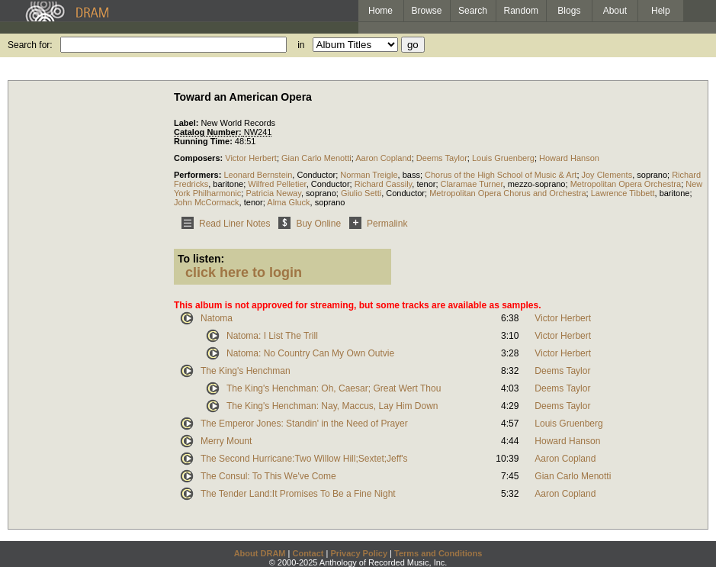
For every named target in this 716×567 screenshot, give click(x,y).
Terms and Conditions (438, 553)
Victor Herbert (251, 158)
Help (660, 10)
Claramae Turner (472, 183)
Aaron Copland (383, 158)
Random (521, 10)
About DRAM (260, 553)
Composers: (199, 158)
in (300, 45)
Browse (427, 10)
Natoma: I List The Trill (272, 335)
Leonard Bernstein (257, 174)
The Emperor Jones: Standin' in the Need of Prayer (304, 423)
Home (380, 10)
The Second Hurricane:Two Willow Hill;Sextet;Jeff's (304, 458)
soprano (652, 174)
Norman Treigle (368, 174)
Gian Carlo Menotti (316, 158)
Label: (187, 122)
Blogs (568, 10)
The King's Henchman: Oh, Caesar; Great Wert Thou (333, 388)
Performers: (198, 174)
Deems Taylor (441, 158)
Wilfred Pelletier (277, 183)
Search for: (30, 45)
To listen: (201, 259)
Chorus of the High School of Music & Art (500, 174)
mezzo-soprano (537, 183)
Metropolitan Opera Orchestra (626, 183)
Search (472, 10)
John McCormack (206, 202)
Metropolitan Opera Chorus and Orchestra (507, 193)
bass (411, 174)
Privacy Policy (358, 553)
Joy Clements (607, 174)
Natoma (217, 318)
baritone (228, 183)
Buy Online (307, 223)
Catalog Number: (209, 132)
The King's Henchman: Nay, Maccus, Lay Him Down (332, 406)
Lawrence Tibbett (623, 193)
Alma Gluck (288, 202)
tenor (425, 183)
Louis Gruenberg (503, 158)
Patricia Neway (273, 193)
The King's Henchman (246, 371)
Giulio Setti (361, 193)
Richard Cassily (384, 183)
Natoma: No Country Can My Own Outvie (310, 353)
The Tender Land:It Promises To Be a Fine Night (298, 493)
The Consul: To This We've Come (268, 476)
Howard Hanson (569, 158)
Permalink (375, 223)
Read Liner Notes (223, 223)
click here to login (243, 272)
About (615, 10)
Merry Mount (226, 441)
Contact (307, 553)
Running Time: (204, 141)
